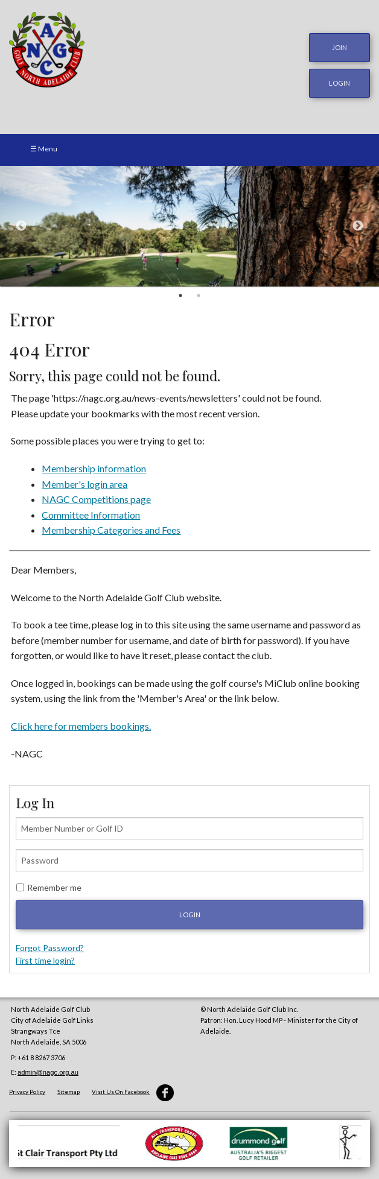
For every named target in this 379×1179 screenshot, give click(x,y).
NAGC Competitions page (96, 499)
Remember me (54, 887)
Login (189, 914)
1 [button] (180, 295)
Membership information (94, 468)
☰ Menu (43, 148)
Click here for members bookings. (81, 726)
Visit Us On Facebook (133, 1092)
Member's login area (84, 484)
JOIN (339, 47)
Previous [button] (21, 226)
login (339, 83)
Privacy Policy (27, 1092)
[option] (189, 226)
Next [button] (358, 226)
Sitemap (68, 1092)
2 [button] (199, 295)
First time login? (45, 960)
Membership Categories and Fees (111, 530)
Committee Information (91, 514)
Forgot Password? (50, 948)
